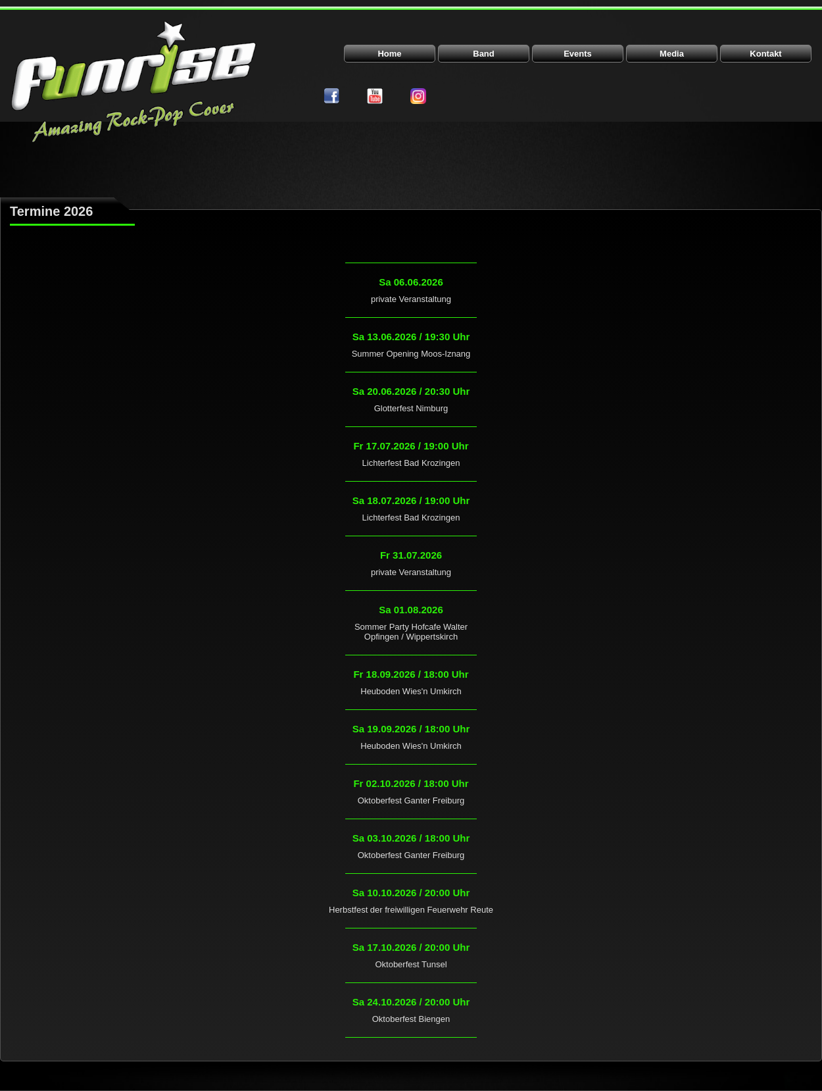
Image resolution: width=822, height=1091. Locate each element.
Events (578, 54)
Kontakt (765, 54)
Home (389, 54)
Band (484, 54)
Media (672, 54)
